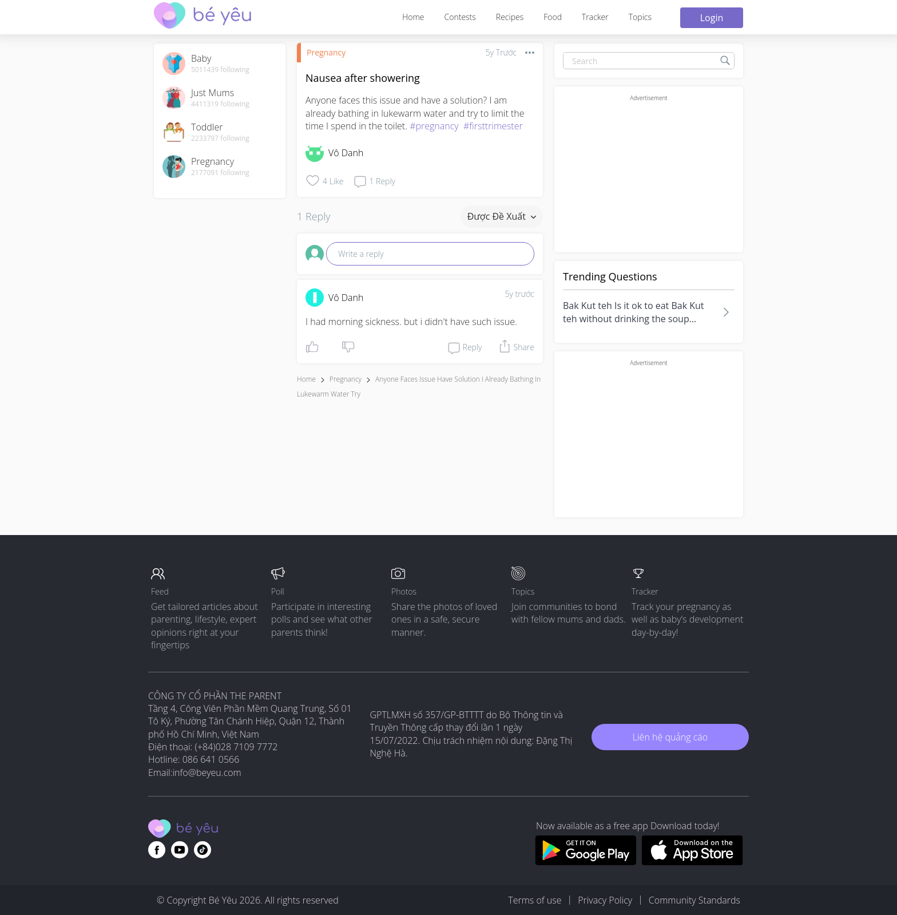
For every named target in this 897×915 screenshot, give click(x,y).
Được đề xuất (501, 216)
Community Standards (694, 900)
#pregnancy (434, 126)
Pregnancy (326, 52)
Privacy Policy (605, 900)
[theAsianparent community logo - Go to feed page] (202, 16)
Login (712, 17)
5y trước (519, 293)
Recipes (509, 16)
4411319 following (220, 104)
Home (413, 16)
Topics (640, 16)
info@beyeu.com (207, 772)
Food (552, 16)
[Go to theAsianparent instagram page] (202, 849)
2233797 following (220, 138)
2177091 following (220, 172)
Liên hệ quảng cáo (670, 737)
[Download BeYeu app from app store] (692, 861)
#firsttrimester (493, 126)
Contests (460, 16)
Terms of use (534, 900)
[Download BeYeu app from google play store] (585, 861)
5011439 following (220, 69)
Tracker (595, 16)
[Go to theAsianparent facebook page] (156, 849)
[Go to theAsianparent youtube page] (179, 849)
